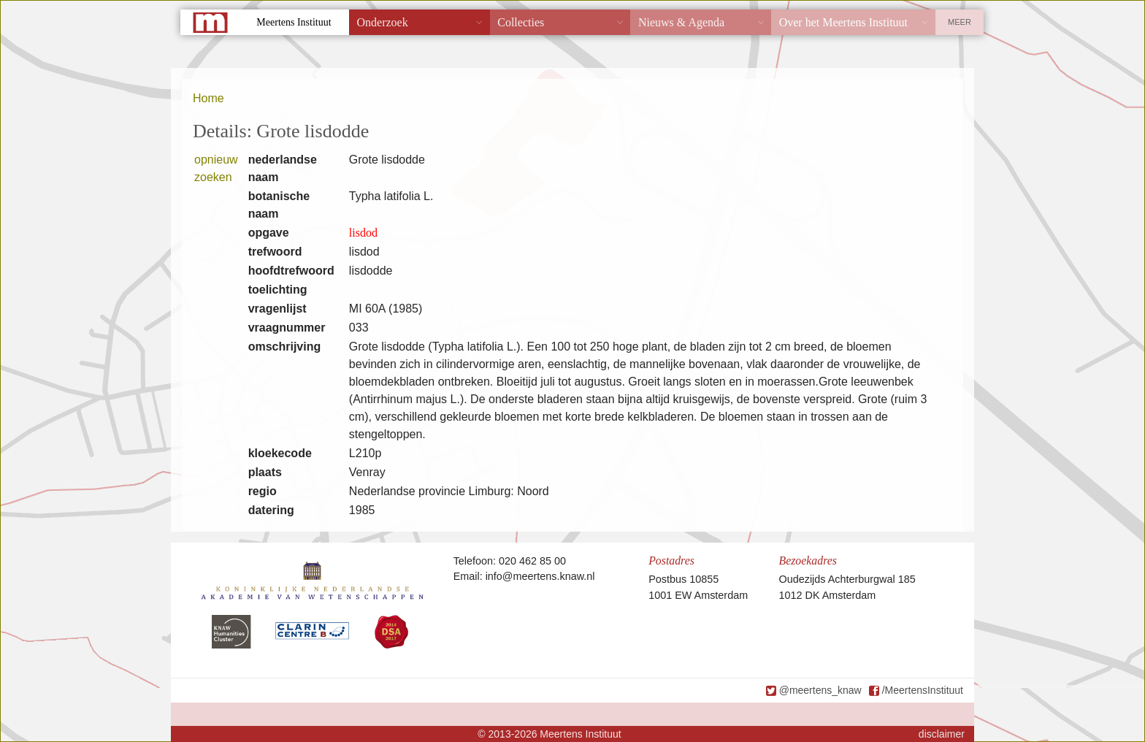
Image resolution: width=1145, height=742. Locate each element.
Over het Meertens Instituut (843, 22)
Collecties (520, 22)
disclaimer (942, 734)
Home (208, 98)
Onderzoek (382, 22)
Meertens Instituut (293, 22)
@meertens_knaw (820, 690)
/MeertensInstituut (922, 690)
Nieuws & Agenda (681, 22)
